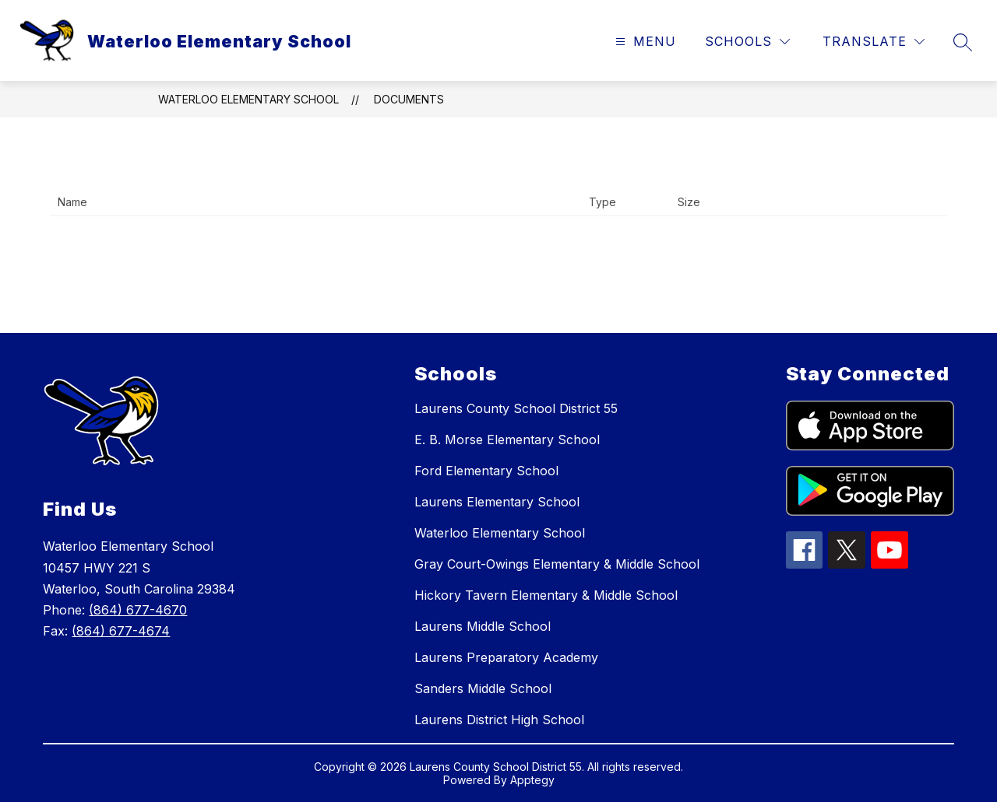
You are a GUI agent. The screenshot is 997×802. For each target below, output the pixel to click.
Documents (409, 99)
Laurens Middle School (482, 626)
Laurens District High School (499, 719)
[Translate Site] (873, 41)
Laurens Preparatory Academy (506, 657)
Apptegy (532, 779)
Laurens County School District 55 (516, 408)
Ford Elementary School (486, 470)
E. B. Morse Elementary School (507, 439)
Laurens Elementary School (497, 502)
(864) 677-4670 (138, 610)
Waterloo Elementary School (248, 99)
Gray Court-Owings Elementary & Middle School (556, 564)
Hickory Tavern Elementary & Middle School (546, 595)
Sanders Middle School (482, 688)
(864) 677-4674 (121, 631)
